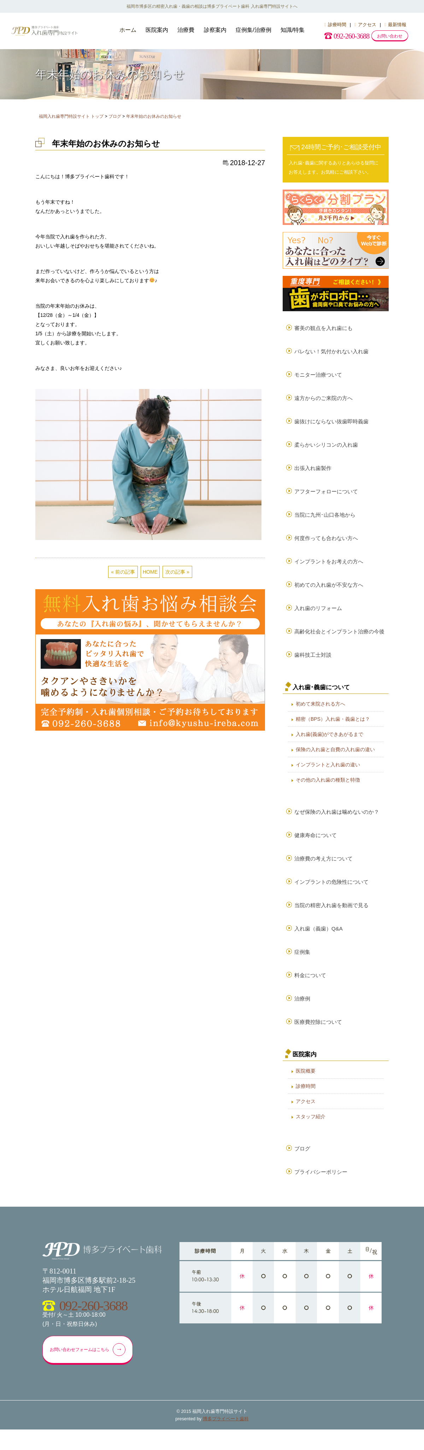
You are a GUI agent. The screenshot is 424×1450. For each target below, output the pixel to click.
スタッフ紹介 (310, 1134)
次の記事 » (177, 572)
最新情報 (395, 24)
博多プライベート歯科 (226, 1439)
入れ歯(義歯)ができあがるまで (329, 745)
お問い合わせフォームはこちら (91, 1369)
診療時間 (335, 24)
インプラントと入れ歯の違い (328, 775)
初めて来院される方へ (320, 714)
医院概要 (306, 1088)
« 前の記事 (123, 572)
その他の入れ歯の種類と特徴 (328, 790)
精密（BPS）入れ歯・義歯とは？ (333, 729)
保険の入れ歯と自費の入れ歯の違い (335, 760)
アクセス (365, 24)
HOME (150, 572)
